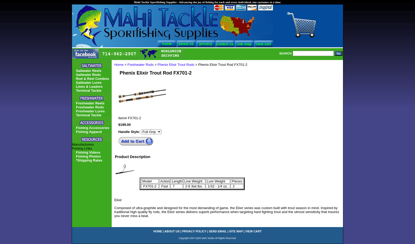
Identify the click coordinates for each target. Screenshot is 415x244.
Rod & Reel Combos (92, 79)
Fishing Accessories (92, 128)
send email (218, 231)
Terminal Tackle (88, 91)
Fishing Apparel (89, 132)
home (158, 231)
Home (119, 65)
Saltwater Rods (88, 75)
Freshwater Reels (90, 103)
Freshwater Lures (90, 111)
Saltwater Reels (88, 71)
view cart (253, 231)
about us (171, 231)
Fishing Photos (88, 156)
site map (236, 231)
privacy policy (194, 231)
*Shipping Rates (89, 160)
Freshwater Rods (141, 65)
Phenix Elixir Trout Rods (175, 65)
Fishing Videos (88, 152)
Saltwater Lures (89, 83)
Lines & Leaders (89, 87)
